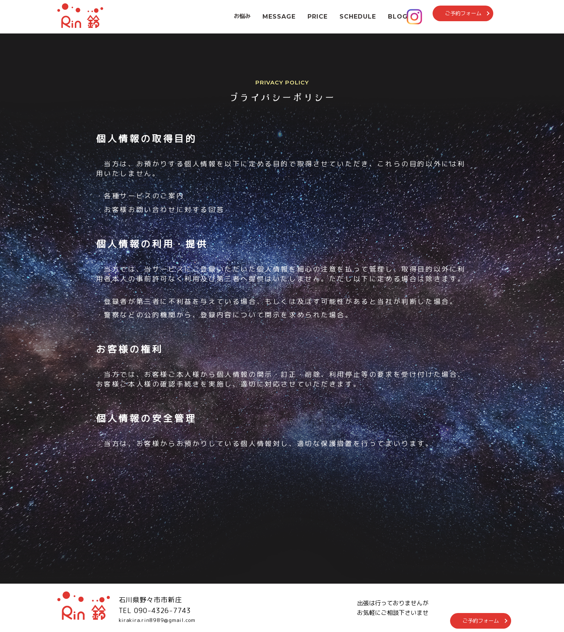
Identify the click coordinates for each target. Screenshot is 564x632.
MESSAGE (279, 16)
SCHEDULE (358, 16)
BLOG (398, 16)
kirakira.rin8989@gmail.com (165, 620)
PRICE (318, 16)
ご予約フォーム (474, 16)
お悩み (242, 16)
